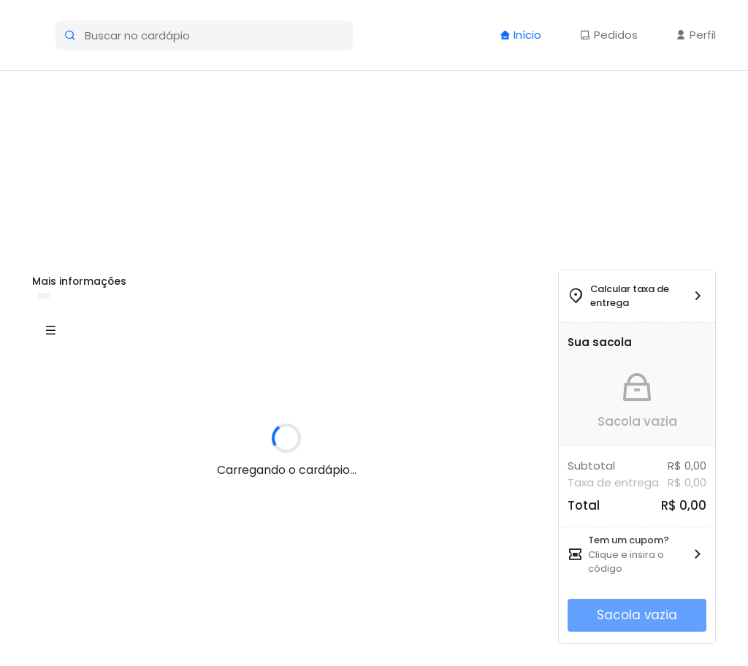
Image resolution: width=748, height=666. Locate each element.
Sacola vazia (637, 421)
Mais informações (79, 281)
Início (520, 34)
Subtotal (591, 465)
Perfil (696, 34)
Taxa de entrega (613, 482)
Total (584, 505)
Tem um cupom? (628, 540)
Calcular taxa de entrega (629, 296)
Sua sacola (600, 342)
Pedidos (609, 34)
